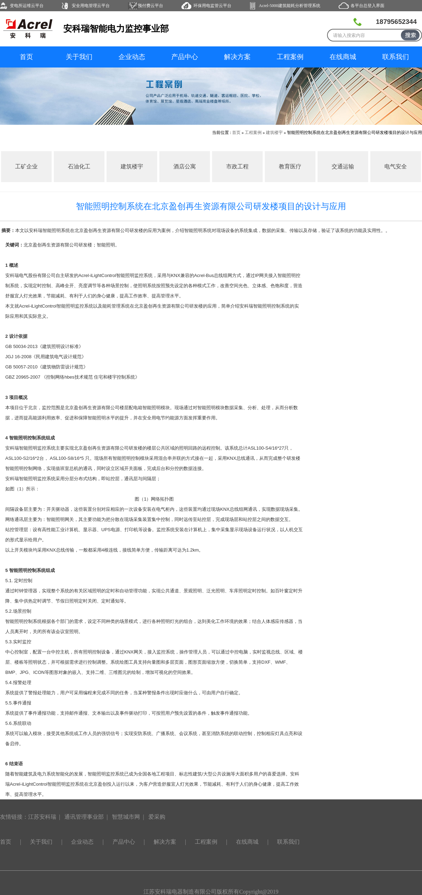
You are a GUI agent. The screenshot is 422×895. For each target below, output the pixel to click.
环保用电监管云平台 (212, 5)
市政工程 (237, 166)
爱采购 (156, 817)
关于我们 (79, 56)
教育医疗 (290, 166)
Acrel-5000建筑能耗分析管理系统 (289, 5)
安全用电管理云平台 (91, 5)
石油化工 (79, 166)
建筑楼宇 (274, 132)
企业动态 (132, 56)
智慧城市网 (126, 817)
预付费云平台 (150, 5)
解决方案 (237, 56)
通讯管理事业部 (84, 817)
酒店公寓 (184, 166)
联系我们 (395, 56)
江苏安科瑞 (42, 817)
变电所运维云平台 (27, 5)
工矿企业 (26, 166)
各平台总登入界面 (367, 5)
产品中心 (184, 56)
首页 (26, 56)
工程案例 (290, 56)
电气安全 (395, 166)
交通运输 (343, 166)
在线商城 (343, 56)
